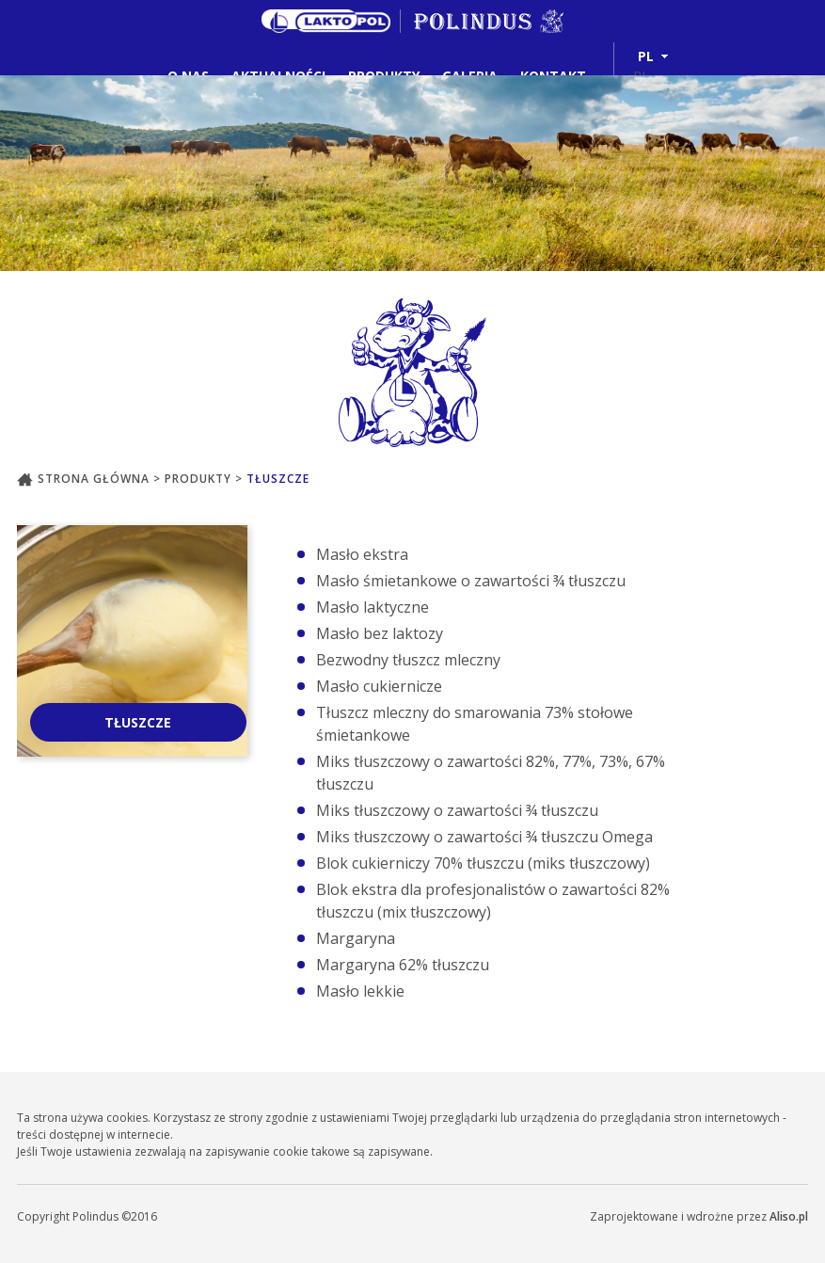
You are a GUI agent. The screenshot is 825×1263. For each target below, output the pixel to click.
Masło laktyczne (372, 607)
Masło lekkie (360, 991)
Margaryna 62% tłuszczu (402, 964)
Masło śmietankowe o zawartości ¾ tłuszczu (471, 580)
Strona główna (85, 479)
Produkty (200, 479)
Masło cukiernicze (379, 686)
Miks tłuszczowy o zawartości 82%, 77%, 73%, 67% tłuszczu (490, 772)
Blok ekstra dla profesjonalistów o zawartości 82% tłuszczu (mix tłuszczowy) (493, 900)
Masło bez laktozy (379, 633)
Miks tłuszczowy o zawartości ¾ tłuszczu (457, 810)
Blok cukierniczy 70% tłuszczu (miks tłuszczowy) (483, 863)
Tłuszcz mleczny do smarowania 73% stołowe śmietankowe (474, 723)
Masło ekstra (362, 554)
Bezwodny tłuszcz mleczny (408, 659)
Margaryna (355, 938)
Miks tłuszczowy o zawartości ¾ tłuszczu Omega (484, 836)
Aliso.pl (788, 1216)
